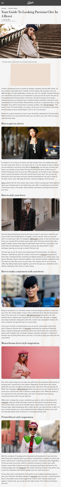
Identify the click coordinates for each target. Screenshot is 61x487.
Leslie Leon (6, 20)
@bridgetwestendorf (34, 315)
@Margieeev (34, 239)
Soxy (3, 183)
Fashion (3, 8)
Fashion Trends (12, 8)
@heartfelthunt (23, 389)
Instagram (43, 254)
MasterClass (35, 167)
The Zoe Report (49, 105)
